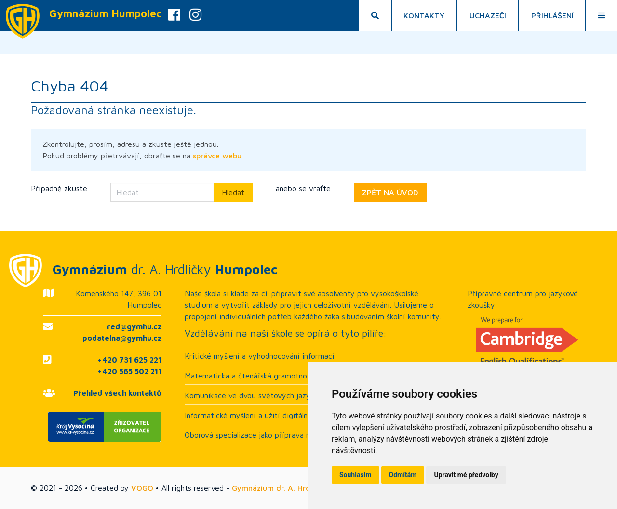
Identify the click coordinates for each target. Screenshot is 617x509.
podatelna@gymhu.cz (121, 338)
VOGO (142, 487)
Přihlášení (552, 15)
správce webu (217, 155)
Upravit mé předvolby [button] (466, 475)
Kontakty (423, 15)
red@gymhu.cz (134, 326)
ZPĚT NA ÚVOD (390, 192)
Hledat (233, 192)
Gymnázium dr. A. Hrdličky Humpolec (298, 487)
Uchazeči (487, 15)
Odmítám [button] (403, 475)
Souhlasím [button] (355, 475)
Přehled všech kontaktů (117, 393)
